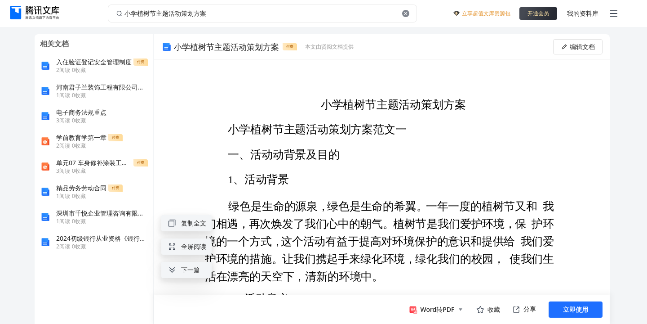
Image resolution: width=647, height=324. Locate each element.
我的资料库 (582, 13)
